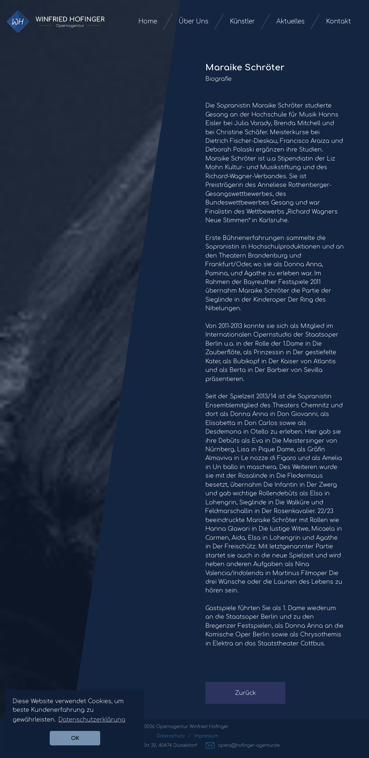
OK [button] (75, 738)
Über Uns (193, 21)
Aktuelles (290, 21)
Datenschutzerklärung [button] (91, 720)
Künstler (242, 21)
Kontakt (338, 21)
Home (147, 21)
